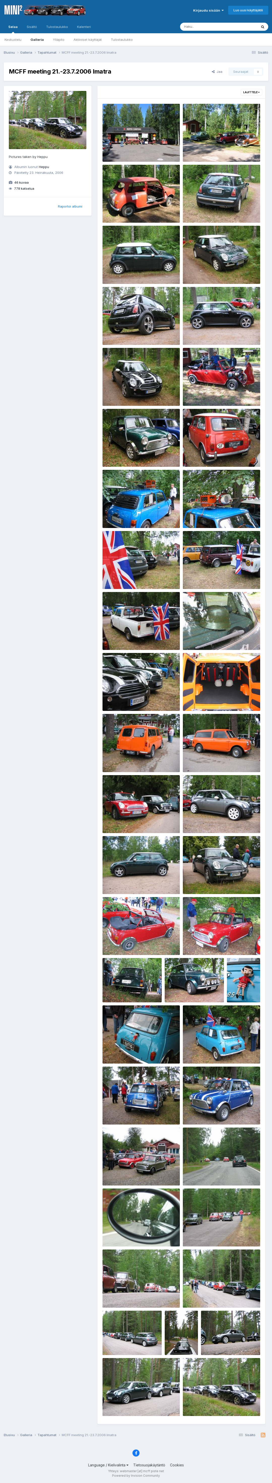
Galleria (37, 40)
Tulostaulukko (122, 40)
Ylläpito (58, 40)
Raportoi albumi (70, 206)
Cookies (177, 1465)
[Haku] (209, 27)
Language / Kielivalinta (108, 1465)
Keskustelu (13, 40)
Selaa (13, 29)
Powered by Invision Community (136, 1475)
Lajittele (251, 92)
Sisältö (32, 27)
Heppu (44, 167)
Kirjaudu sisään (208, 10)
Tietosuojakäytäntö (149, 1465)
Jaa (217, 72)
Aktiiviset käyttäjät (88, 40)
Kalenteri (84, 27)
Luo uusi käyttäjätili (248, 10)
